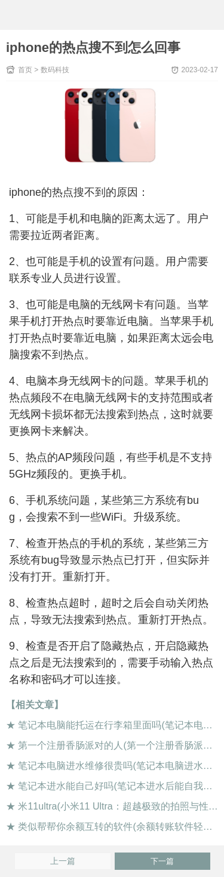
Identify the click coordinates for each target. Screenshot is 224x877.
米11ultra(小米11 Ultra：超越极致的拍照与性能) (119, 806)
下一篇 (162, 861)
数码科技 (55, 70)
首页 (25, 70)
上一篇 (62, 861)
